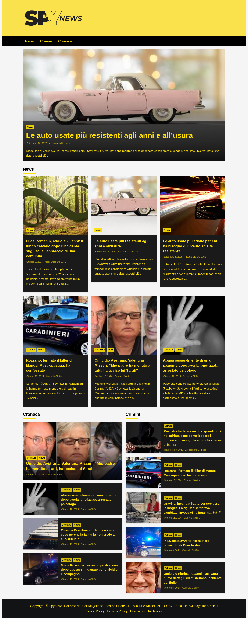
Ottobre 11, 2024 (70, 544)
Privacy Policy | (118, 611)
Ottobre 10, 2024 (70, 579)
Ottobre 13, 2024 (35, 376)
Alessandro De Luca (59, 143)
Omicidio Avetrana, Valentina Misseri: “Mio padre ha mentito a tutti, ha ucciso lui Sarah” (122, 365)
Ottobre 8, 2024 (172, 550)
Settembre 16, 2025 (36, 143)
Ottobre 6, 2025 (34, 262)
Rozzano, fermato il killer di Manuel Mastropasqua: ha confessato (49, 365)
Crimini (46, 41)
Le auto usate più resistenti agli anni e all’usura (109, 135)
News (29, 41)
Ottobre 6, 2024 (172, 587)
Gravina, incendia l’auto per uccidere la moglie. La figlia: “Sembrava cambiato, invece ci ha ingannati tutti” (192, 508)
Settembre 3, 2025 (173, 256)
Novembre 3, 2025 (173, 449)
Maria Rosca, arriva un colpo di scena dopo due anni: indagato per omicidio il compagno (89, 569)
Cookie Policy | (96, 611)
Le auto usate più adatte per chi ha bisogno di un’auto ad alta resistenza (190, 246)
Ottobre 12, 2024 (103, 376)
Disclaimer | (139, 611)
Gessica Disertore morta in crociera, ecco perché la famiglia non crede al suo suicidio (88, 534)
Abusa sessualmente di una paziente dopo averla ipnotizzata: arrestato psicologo (191, 365)
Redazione (155, 611)
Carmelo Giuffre (54, 376)
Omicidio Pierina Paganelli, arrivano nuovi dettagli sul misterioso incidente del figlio (193, 578)
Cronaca (65, 41)
